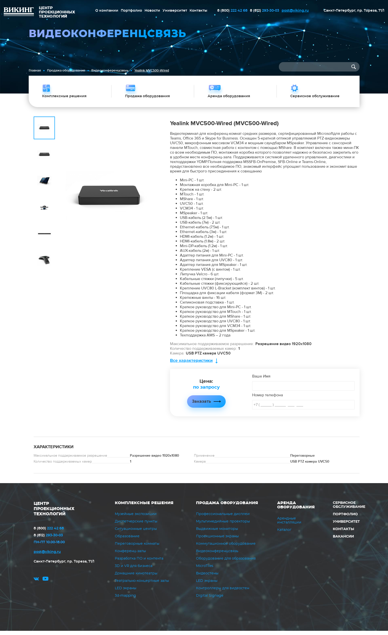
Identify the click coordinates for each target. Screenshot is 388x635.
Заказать (201, 405)
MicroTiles (204, 570)
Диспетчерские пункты (136, 525)
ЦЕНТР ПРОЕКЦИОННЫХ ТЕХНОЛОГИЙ (55, 512)
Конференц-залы (130, 555)
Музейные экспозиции (136, 518)
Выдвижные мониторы (217, 533)
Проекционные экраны (217, 540)
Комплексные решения (144, 507)
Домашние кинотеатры (136, 577)
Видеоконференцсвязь (109, 70)
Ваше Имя (261, 380)
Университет (175, 10)
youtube (45, 584)
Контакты (198, 10)
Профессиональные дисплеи (223, 518)
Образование (127, 540)
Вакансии (343, 540)
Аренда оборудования (296, 509)
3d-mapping (125, 600)
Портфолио (131, 10)
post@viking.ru (295, 10)
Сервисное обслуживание (349, 509)
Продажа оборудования (66, 70)
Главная (35, 70)
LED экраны (125, 592)
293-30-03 (264, 10)
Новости (152, 10)
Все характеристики (191, 364)
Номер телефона (267, 399)
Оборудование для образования (226, 562)
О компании (106, 10)
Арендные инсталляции (289, 524)
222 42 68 (232, 10)
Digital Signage (209, 600)
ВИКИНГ (19, 12)
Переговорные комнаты (137, 548)
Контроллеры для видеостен (222, 592)
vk (36, 584)
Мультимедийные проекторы (223, 525)
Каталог (284, 534)
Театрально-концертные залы (142, 585)
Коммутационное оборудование (226, 548)
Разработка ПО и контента (139, 562)
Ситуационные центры (136, 533)
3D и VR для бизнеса (133, 570)
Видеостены (207, 577)
